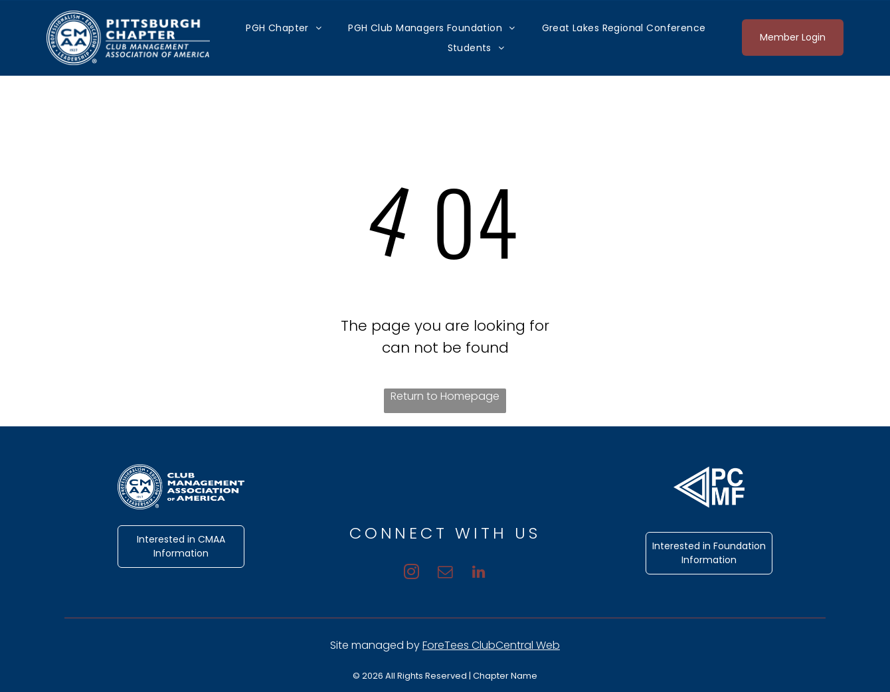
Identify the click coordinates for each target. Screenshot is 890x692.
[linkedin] (483, 571)
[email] (445, 571)
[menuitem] (283, 28)
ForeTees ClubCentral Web (491, 645)
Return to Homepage (445, 396)
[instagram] (407, 571)
